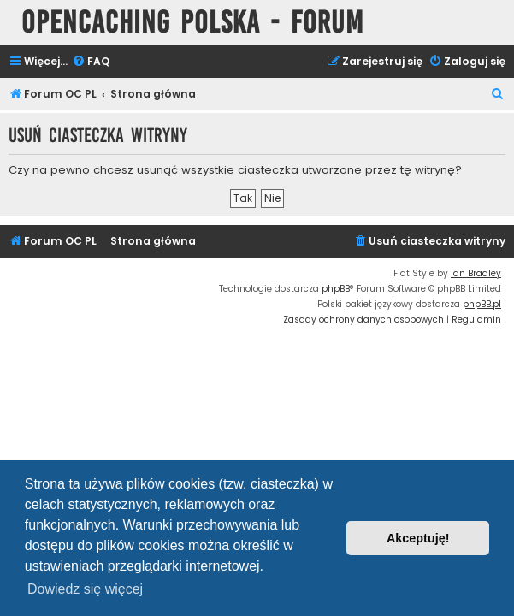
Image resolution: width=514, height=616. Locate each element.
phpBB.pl (482, 304)
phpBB (336, 288)
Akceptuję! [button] (418, 538)
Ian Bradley (476, 273)
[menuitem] (90, 62)
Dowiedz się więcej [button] (85, 589)
